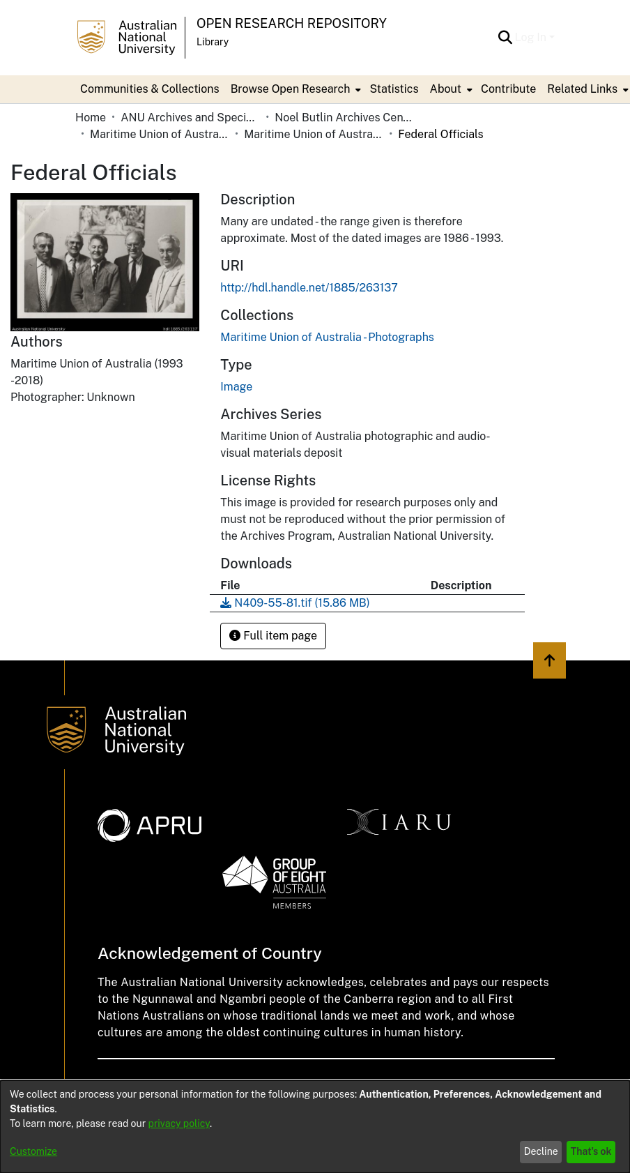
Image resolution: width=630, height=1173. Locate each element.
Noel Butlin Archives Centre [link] (344, 117)
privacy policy (179, 1123)
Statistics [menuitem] (393, 89)
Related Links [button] (582, 89)
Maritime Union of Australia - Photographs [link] (313, 134)
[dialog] (315, 1126)
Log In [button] (532, 37)
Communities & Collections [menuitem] (150, 89)
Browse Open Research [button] (291, 89)
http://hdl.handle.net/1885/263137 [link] (308, 287)
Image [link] (236, 386)
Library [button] (213, 41)
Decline (541, 1151)
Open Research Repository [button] (292, 23)
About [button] (445, 89)
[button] (505, 37)
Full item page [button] (273, 635)
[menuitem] (294, 89)
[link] (327, 337)
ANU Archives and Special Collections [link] (190, 117)
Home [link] (90, 117)
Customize (33, 1151)
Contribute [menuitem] (508, 89)
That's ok (591, 1151)
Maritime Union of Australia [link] (159, 134)
